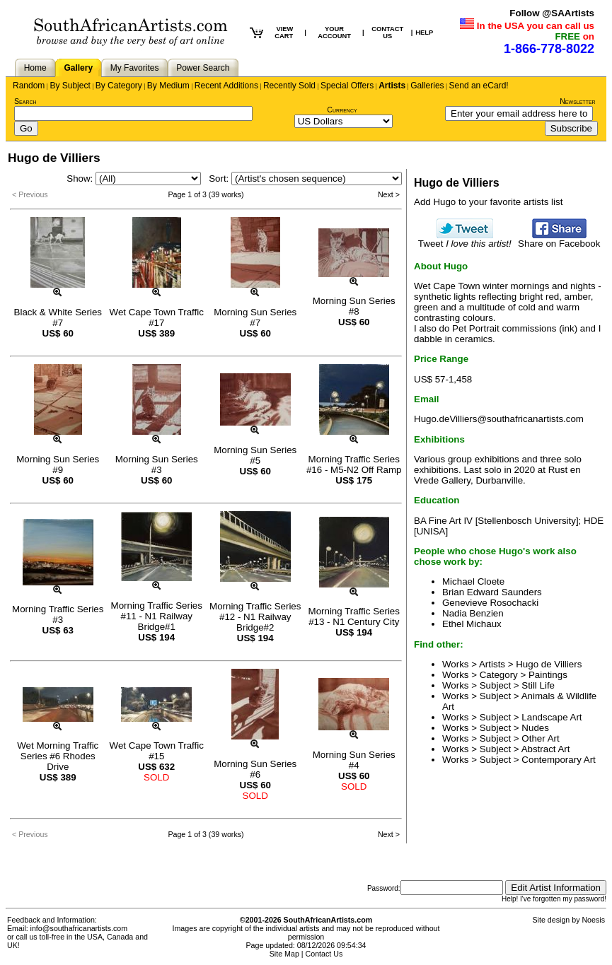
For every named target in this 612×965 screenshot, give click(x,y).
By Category (119, 85)
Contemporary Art (558, 759)
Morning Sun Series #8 (354, 306)
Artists (392, 85)
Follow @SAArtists (551, 13)
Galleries (427, 85)
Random (29, 85)
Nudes (535, 728)
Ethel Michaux (472, 624)
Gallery (78, 68)
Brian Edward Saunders (492, 592)
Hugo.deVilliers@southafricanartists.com (499, 419)
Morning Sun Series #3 (156, 464)
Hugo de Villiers (549, 664)
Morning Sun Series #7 (255, 317)
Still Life (538, 685)
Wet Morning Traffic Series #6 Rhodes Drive (57, 756)
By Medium (168, 85)
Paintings (548, 674)
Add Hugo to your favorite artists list (488, 202)
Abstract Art (545, 749)
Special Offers (347, 85)
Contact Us (324, 953)
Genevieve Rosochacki (490, 602)
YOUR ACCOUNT (334, 32)
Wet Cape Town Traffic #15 (157, 750)
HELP (424, 32)
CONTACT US (387, 32)
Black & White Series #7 (58, 317)
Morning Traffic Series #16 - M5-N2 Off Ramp (354, 464)
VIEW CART (284, 32)
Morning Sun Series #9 (57, 464)
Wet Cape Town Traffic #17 (157, 317)
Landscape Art (551, 717)
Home (35, 68)
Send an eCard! (479, 85)
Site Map (284, 953)
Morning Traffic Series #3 (57, 614)
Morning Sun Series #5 (255, 455)
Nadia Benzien (473, 613)
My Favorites (134, 68)
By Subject (70, 85)
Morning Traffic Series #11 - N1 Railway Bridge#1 (156, 616)
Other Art (540, 738)
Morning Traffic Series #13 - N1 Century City (354, 616)
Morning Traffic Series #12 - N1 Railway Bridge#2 (255, 617)
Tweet (465, 239)
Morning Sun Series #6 (255, 769)
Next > (389, 194)
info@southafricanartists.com (79, 928)
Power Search (202, 68)
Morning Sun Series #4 (354, 760)
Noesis (593, 920)
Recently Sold (289, 85)
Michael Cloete (473, 581)
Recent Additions (226, 85)
